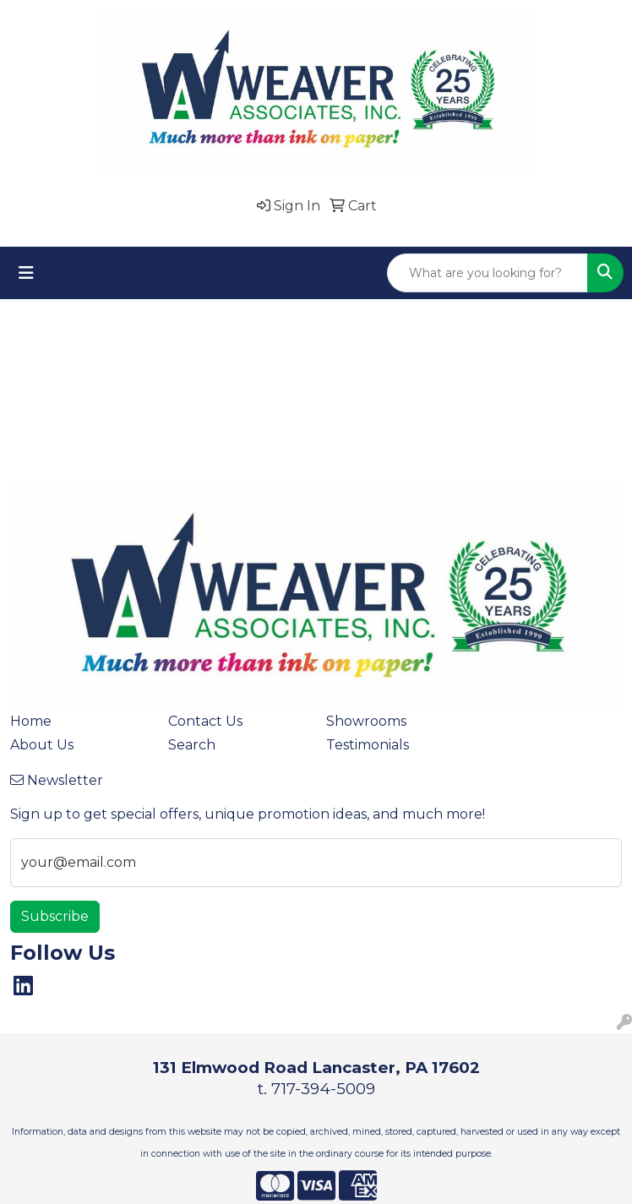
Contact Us (205, 721)
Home (31, 721)
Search (191, 745)
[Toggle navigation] (26, 273)
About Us (42, 745)
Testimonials (367, 745)
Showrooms (366, 721)
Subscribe (55, 916)
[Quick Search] (487, 272)
